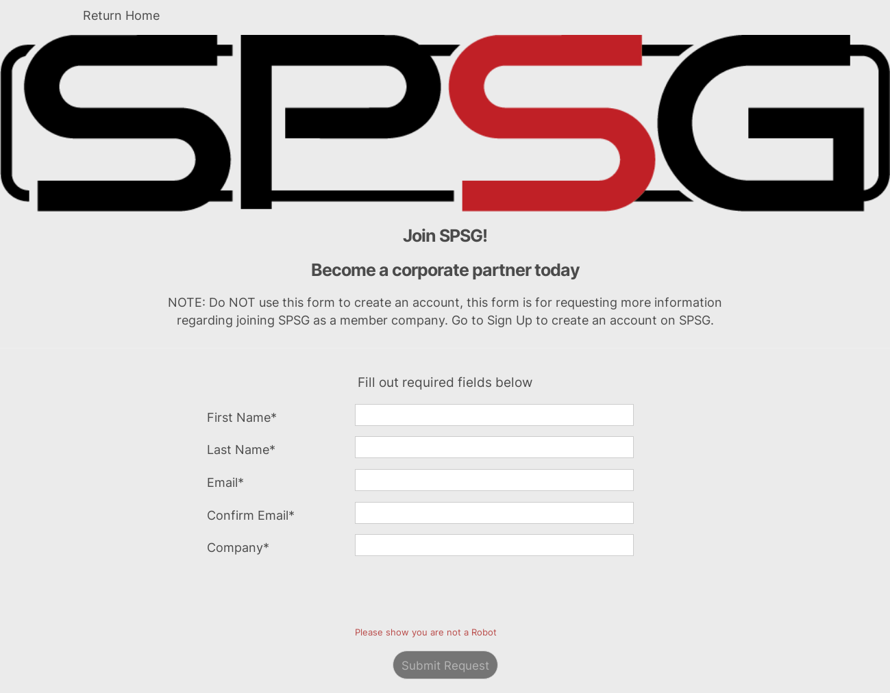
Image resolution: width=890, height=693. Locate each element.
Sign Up (509, 320)
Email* (225, 482)
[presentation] (459, 593)
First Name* (242, 417)
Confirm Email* (251, 515)
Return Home (121, 15)
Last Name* (241, 449)
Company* (238, 547)
